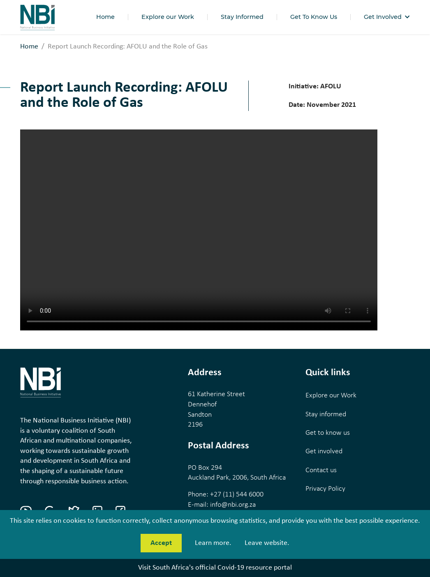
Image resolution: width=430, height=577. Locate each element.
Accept (161, 543)
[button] (386, 17)
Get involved (323, 451)
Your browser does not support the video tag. (198, 229)
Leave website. (267, 543)
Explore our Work (330, 395)
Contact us (321, 470)
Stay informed (325, 414)
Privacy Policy (325, 488)
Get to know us (327, 432)
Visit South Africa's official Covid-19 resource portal (215, 567)
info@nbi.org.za (233, 504)
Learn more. (213, 543)
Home (29, 46)
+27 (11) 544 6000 (237, 494)
